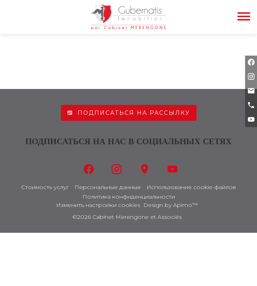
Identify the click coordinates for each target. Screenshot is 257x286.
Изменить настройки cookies (98, 205)
